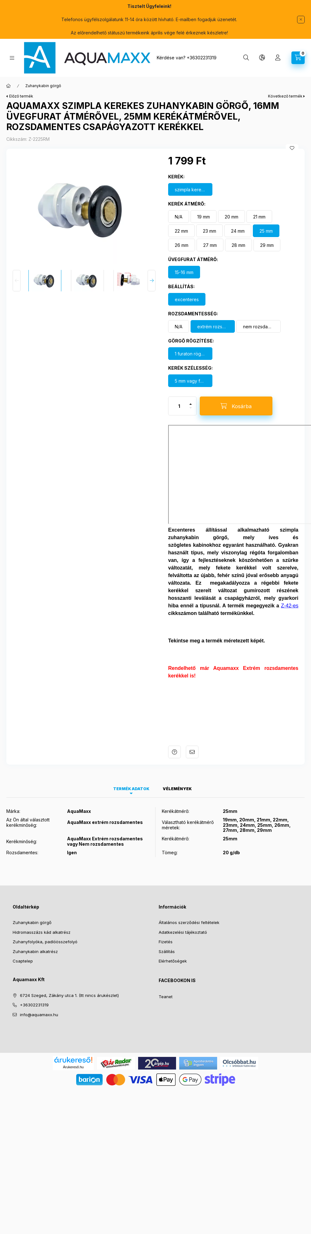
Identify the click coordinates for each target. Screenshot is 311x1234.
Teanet (166, 986)
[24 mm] (237, 220)
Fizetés (166, 931)
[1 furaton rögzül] (190, 343)
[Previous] (17, 270)
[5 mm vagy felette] (190, 370)
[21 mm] (259, 206)
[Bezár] (301, 19)
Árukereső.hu (73, 1056)
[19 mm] (203, 206)
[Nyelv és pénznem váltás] (262, 57)
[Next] (152, 270)
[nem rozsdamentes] (258, 316)
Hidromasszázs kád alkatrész (41, 921)
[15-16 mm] (184, 261)
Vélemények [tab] (177, 778)
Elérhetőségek (173, 950)
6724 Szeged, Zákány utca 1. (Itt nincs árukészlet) (69, 984)
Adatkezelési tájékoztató (183, 921)
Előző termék (21, 85)
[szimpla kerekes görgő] (190, 179)
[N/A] (178, 206)
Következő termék (285, 85)
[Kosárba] (236, 395)
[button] (84, 199)
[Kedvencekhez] (292, 137)
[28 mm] (238, 234)
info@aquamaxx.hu (39, 1004)
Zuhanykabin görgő (32, 912)
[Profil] (277, 57)
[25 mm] (266, 220)
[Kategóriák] (12, 58)
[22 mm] (181, 220)
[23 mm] (209, 220)
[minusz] (190, 400)
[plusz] (190, 391)
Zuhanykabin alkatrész (35, 941)
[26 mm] (181, 234)
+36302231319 (201, 57)
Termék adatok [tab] (131, 778)
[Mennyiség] (179, 395)
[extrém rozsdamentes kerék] (213, 316)
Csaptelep (23, 950)
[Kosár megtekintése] (298, 57)
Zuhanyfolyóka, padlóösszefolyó (45, 931)
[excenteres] (186, 289)
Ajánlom (192, 741)
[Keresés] (246, 57)
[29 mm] (266, 234)
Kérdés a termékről (174, 741)
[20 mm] (231, 206)
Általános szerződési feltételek (189, 912)
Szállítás (167, 941)
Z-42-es (289, 595)
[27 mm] (210, 234)
